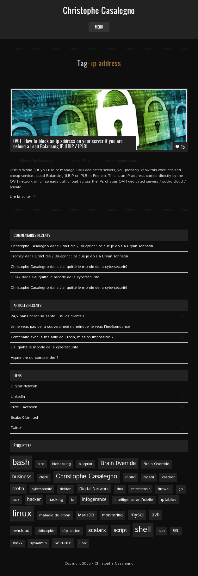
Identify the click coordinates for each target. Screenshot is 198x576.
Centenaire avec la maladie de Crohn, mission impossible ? (62, 337)
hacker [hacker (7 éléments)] (34, 499)
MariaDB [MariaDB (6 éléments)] (86, 515)
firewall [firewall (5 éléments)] (164, 489)
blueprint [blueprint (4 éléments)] (85, 464)
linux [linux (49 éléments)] (21, 514)
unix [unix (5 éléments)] (83, 543)
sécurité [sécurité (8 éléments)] (63, 543)
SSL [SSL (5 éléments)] (176, 531)
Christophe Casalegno (37, 160)
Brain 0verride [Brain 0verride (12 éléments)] (118, 463)
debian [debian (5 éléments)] (65, 489)
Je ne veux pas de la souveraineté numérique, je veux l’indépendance (70, 326)
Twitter (16, 427)
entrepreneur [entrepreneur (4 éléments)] (140, 489)
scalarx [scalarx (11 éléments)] (97, 530)
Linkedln (18, 396)
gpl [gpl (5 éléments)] (180, 489)
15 (180, 146)
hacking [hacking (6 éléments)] (56, 499)
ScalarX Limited (24, 417)
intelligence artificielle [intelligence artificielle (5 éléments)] (133, 499)
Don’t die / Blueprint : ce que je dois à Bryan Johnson (106, 246)
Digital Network (24, 386)
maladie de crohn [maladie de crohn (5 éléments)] (54, 515)
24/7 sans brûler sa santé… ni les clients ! (47, 316)
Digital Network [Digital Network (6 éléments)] (94, 489)
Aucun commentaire (121, 160)
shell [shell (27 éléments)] (143, 529)
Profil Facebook (24, 407)
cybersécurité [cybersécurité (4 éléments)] (42, 489)
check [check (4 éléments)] (44, 477)
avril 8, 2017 (80, 160)
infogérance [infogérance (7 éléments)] (94, 499)
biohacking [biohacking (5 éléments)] (61, 464)
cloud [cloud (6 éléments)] (130, 477)
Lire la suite (20, 196)
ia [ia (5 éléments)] (72, 499)
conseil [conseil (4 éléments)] (149, 477)
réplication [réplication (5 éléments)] (71, 531)
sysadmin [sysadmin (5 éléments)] (38, 543)
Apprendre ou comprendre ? (34, 357)
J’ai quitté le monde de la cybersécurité (93, 266)
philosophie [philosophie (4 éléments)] (45, 531)
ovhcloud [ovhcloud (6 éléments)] (20, 530)
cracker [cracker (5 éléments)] (168, 477)
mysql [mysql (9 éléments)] (137, 515)
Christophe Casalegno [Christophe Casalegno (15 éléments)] (86, 476)
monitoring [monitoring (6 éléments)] (112, 515)
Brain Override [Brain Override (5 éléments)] (156, 464)
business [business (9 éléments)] (22, 477)
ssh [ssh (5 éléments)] (162, 531)
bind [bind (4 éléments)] (41, 464)
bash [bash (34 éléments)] (21, 462)
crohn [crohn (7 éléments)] (18, 489)
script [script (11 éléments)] (120, 530)
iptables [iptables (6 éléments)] (168, 499)
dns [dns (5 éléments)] (120, 489)
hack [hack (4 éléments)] (15, 499)
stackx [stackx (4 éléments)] (17, 543)
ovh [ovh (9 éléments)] (155, 515)
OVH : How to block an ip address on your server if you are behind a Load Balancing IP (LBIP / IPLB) (68, 143)
